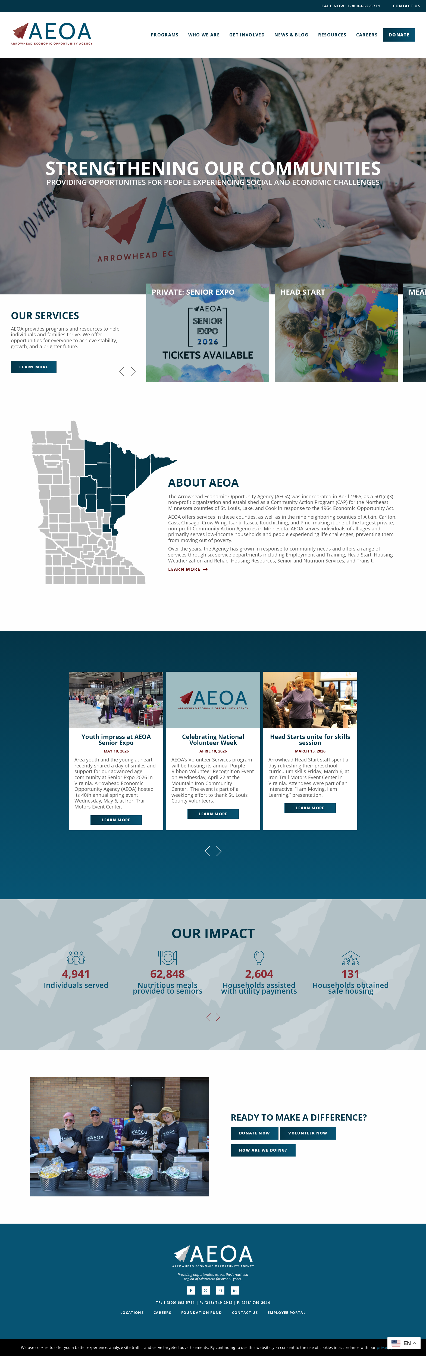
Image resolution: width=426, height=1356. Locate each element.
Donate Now (254, 1133)
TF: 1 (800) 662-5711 (175, 1302)
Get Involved (247, 35)
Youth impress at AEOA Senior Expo (116, 739)
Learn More (33, 366)
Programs (165, 35)
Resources (332, 35)
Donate (399, 35)
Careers (367, 35)
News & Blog (291, 35)
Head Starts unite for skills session (310, 739)
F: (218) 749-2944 (253, 1302)
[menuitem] (351, 6)
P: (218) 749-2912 (216, 1302)
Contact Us (407, 5)
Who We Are (204, 35)
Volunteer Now (307, 1133)
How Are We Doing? (263, 1150)
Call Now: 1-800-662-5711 (351, 5)
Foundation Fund (201, 1312)
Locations (132, 1312)
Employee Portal (287, 1312)
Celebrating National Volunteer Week (213, 739)
